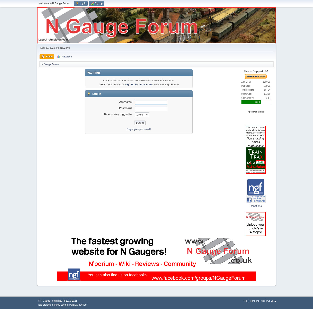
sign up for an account (139, 84)
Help (245, 301)
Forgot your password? (139, 129)
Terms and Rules (257, 301)
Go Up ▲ (271, 301)
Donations (256, 205)
